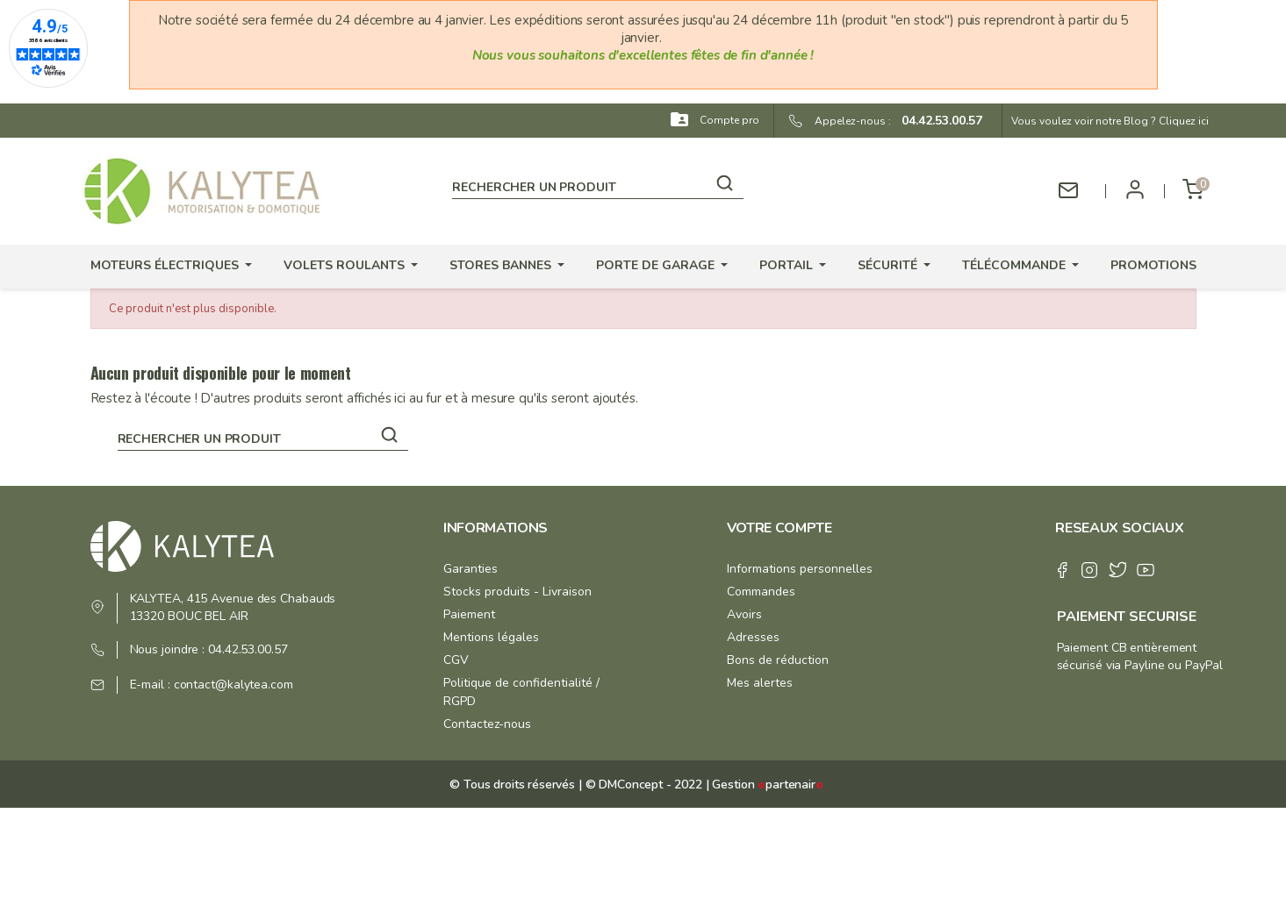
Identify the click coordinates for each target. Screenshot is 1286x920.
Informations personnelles (800, 568)
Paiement (469, 614)
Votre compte (779, 528)
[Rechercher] (597, 184)
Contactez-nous (487, 724)
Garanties (470, 568)
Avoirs (744, 614)
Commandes (761, 591)
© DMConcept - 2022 (642, 784)
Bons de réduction (778, 660)
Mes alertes (760, 682)
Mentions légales (491, 637)
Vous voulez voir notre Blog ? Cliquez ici (1110, 121)
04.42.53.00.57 (936, 120)
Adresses (753, 637)
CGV (456, 660)
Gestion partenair (767, 784)
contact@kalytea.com (233, 684)
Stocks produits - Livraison (517, 591)
